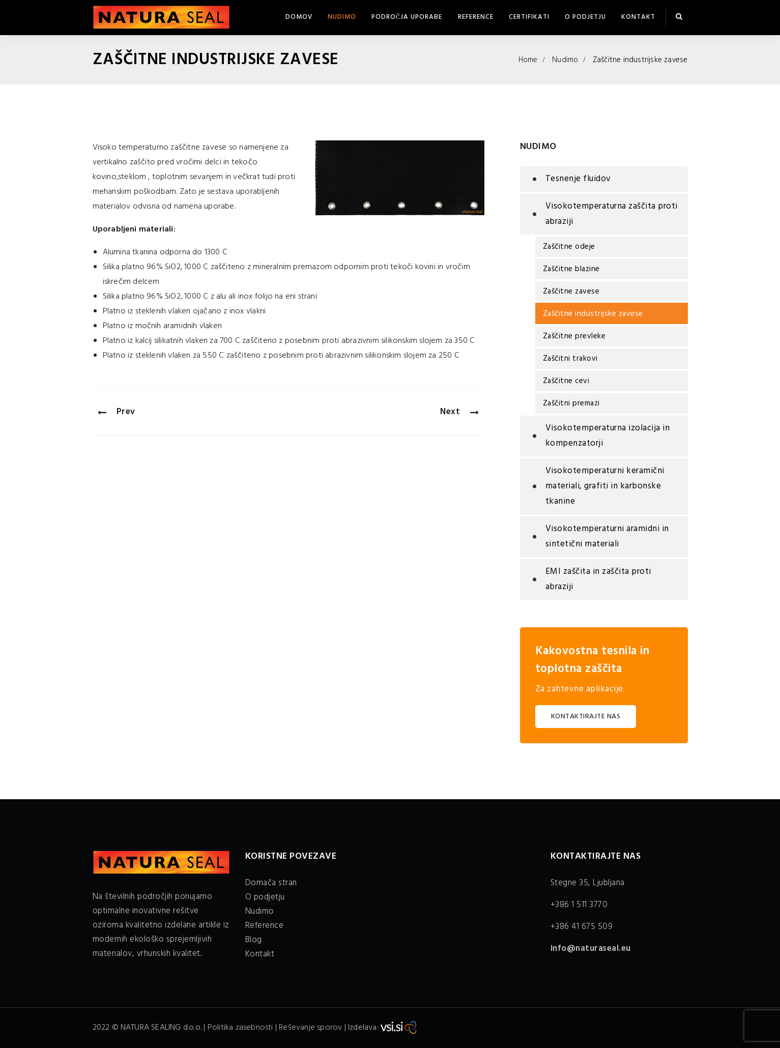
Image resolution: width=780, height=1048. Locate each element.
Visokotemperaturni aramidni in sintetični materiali (607, 536)
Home (528, 60)
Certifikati (529, 17)
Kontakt (638, 17)
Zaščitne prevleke (574, 336)
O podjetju (585, 17)
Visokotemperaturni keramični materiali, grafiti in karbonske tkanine (605, 486)
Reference (476, 17)
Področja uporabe (407, 17)
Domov (298, 17)
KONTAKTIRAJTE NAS (586, 716)
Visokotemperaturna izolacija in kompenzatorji (607, 435)
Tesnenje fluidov (578, 179)
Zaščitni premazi (571, 403)
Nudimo (342, 17)
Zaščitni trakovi (570, 359)
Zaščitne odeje (569, 247)
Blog (253, 940)
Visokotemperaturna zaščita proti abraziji (611, 213)
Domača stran (271, 883)
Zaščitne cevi (566, 381)
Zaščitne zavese (571, 291)
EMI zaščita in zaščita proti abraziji (598, 579)
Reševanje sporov (310, 1027)
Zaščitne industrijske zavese (593, 314)
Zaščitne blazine (571, 269)
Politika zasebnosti (240, 1027)
